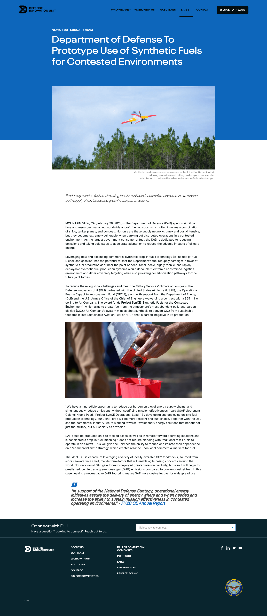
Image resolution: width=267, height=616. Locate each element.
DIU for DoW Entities (85, 576)
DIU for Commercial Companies (131, 549)
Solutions (168, 10)
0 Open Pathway (232, 10)
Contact (203, 10)
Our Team (77, 553)
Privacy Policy (127, 573)
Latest (186, 10)
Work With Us (144, 10)
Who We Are (120, 10)
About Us (77, 547)
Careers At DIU (127, 568)
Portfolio (124, 556)
